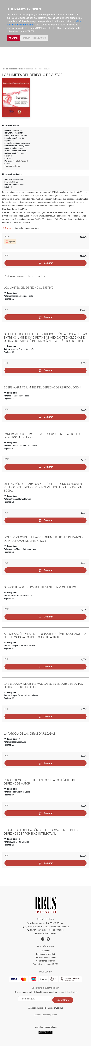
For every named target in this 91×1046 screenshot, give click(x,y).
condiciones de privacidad (51, 1008)
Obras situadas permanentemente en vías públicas (41, 587)
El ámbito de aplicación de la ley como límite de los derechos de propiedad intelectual (41, 832)
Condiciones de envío (45, 961)
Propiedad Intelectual (17, 69)
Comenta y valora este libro (27, 228)
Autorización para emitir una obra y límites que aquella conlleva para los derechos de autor (45, 635)
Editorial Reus (17, 131)
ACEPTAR (13, 38)
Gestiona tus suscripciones (45, 1015)
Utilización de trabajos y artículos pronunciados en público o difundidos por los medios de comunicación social (43, 487)
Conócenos (46, 951)
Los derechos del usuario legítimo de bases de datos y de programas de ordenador (43, 539)
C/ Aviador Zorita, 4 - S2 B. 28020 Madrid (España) (45, 927)
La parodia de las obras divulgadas (29, 733)
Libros (5, 69)
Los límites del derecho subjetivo (28, 287)
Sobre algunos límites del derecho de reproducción (42, 387)
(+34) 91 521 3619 (36, 930)
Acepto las (46, 1008)
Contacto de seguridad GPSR (45, 964)
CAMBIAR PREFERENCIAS (34, 38)
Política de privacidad (45, 954)
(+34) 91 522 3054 (56, 930)
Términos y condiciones (45, 957)
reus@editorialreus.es (45, 933)
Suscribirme (63, 1000)
